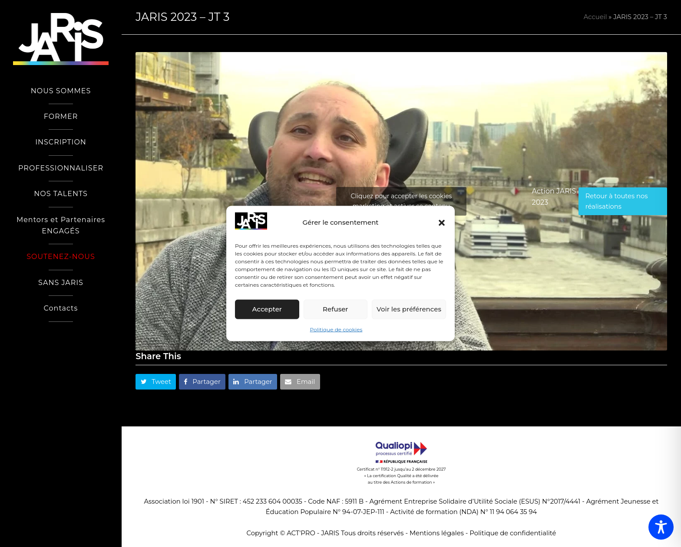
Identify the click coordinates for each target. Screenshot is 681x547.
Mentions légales (437, 533)
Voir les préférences (409, 309)
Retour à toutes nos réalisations (616, 201)
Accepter (267, 309)
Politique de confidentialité (512, 533)
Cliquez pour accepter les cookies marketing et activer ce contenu (401, 201)
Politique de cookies (336, 329)
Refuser (335, 309)
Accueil (595, 17)
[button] (441, 222)
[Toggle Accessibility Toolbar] (661, 527)
